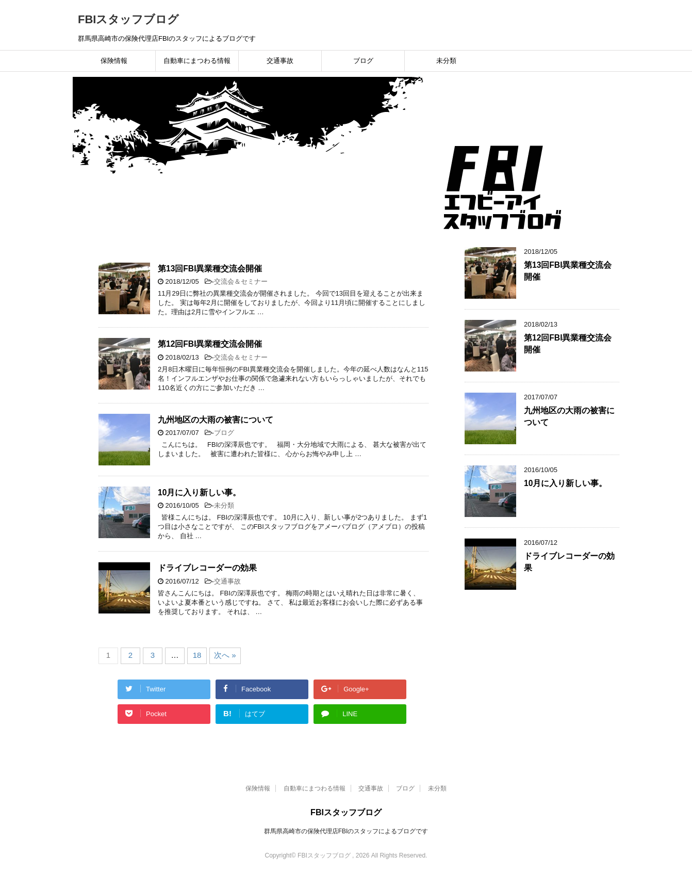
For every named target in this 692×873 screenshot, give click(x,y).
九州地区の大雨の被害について (215, 419)
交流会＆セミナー (241, 281)
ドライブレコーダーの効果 (207, 567)
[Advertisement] (547, 646)
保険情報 (114, 60)
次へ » (225, 655)
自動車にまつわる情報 (196, 60)
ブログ (363, 60)
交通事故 (280, 60)
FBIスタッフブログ (128, 19)
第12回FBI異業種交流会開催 (210, 344)
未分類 (446, 60)
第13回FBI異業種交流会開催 (210, 268)
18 (197, 655)
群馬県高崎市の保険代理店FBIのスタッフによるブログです (346, 831)
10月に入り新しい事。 (199, 492)
